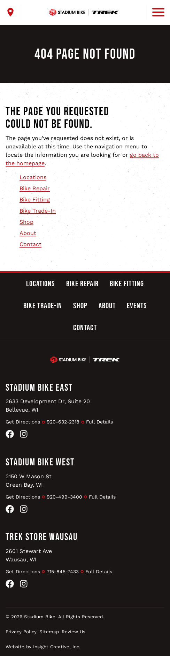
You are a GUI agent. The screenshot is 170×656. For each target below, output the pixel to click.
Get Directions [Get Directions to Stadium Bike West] (23, 497)
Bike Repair (35, 188)
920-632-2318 (63, 422)
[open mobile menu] (155, 12)
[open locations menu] (13, 12)
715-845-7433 (63, 571)
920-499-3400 (64, 497)
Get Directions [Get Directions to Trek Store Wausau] (23, 571)
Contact (30, 244)
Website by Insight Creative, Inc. (43, 646)
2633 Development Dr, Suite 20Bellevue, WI (48, 405)
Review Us (73, 631)
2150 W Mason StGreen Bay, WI (29, 480)
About (28, 233)
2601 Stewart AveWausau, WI (29, 555)
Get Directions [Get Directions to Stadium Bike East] (23, 422)
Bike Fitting (35, 199)
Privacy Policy (21, 631)
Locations (33, 177)
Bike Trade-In (38, 210)
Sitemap (49, 631)
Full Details (99, 422)
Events (137, 306)
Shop (26, 222)
